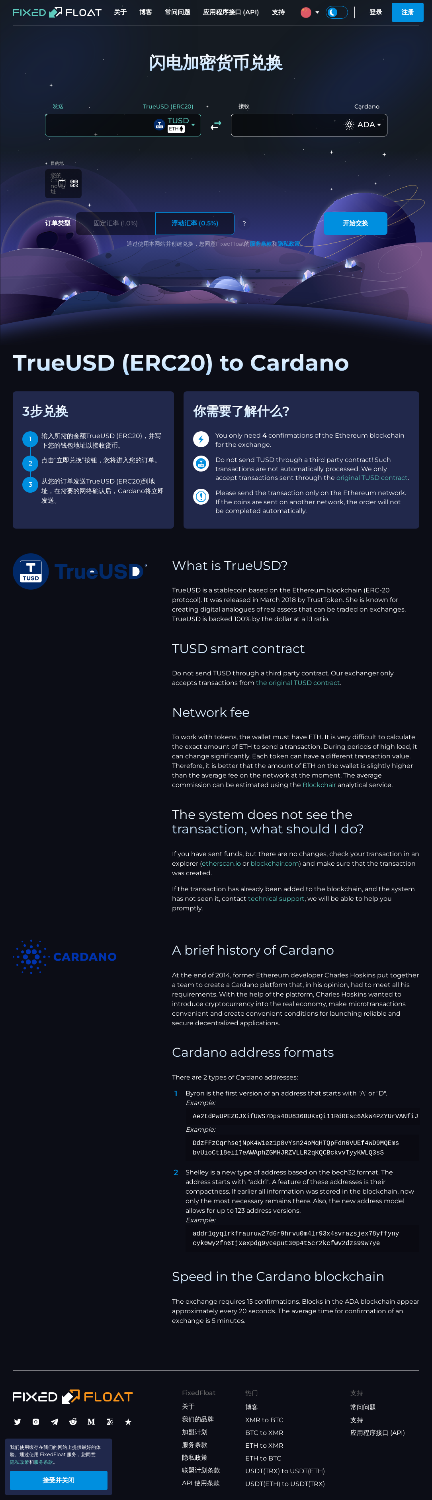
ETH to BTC (263, 1455)
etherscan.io (221, 860)
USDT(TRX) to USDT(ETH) (285, 1467)
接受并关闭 (76, 1477)
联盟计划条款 (201, 1466)
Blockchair (319, 782)
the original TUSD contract (298, 679)
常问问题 (177, 12)
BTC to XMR (264, 1429)
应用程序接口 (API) (231, 12)
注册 (407, 12)
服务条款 (261, 240)
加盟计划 (194, 1428)
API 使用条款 (201, 1479)
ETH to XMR (264, 1442)
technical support (276, 895)
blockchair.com (274, 860)
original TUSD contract (372, 474)
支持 (278, 12)
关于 (120, 12)
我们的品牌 (198, 1415)
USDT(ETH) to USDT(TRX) (285, 1480)
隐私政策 (289, 240)
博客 (145, 12)
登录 (375, 12)
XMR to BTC (264, 1416)
